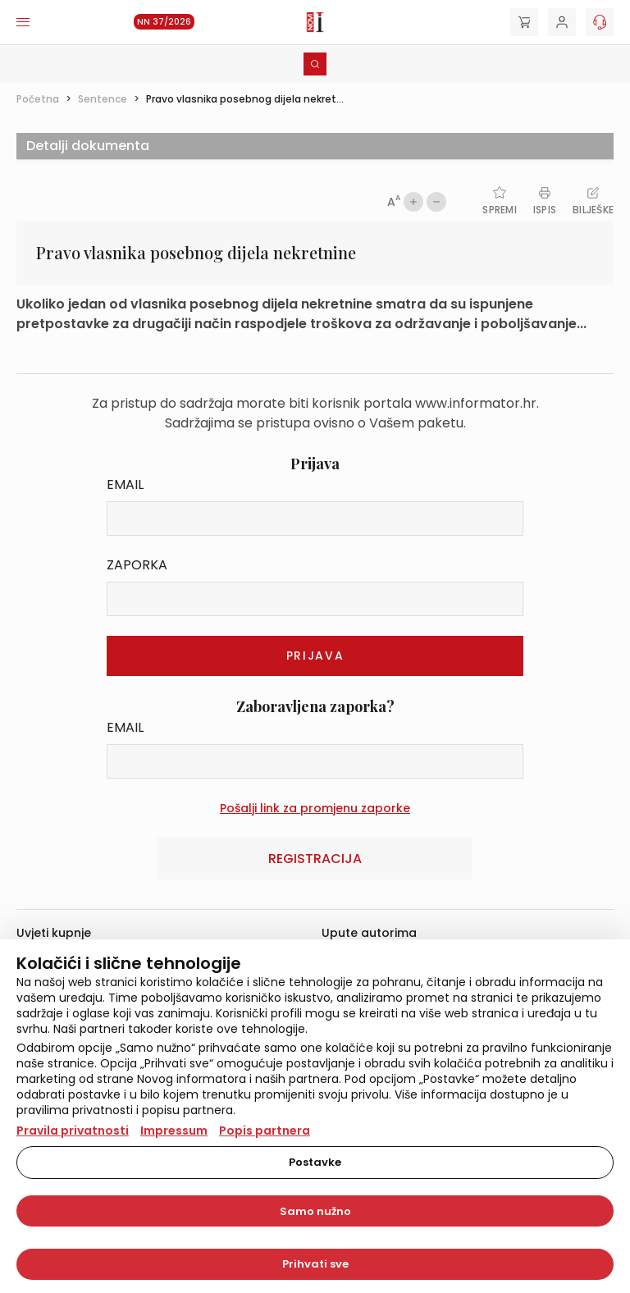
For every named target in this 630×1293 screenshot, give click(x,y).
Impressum (174, 1130)
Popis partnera (264, 1130)
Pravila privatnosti (72, 1130)
